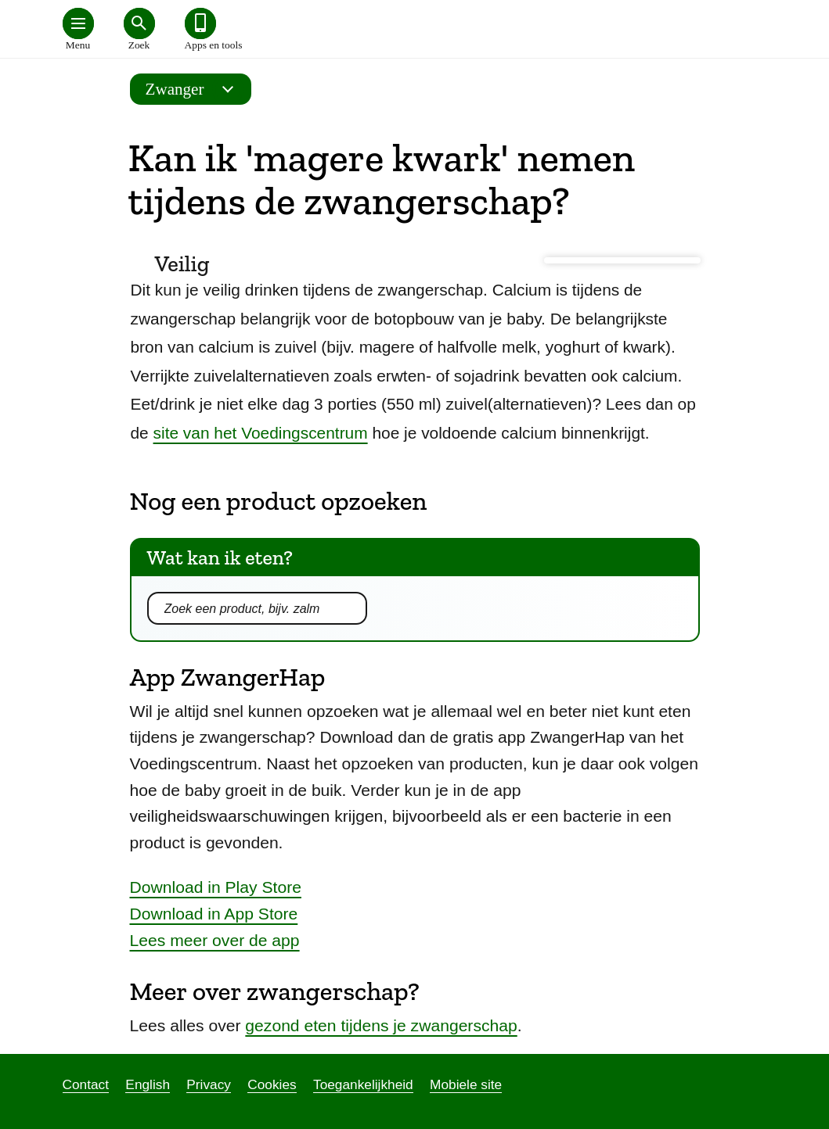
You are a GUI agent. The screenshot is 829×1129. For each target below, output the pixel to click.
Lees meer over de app (215, 940)
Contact (86, 1084)
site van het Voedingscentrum (260, 433)
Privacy (208, 1084)
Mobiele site (466, 1084)
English (147, 1084)
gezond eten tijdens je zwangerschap (381, 1025)
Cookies (271, 1084)
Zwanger (194, 89)
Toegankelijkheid (363, 1084)
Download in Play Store (215, 887)
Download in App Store (214, 914)
